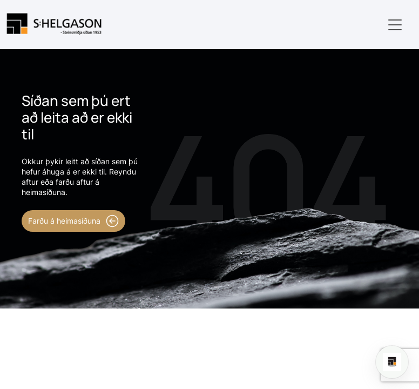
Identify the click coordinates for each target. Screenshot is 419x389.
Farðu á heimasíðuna (73, 220)
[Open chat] (392, 362)
